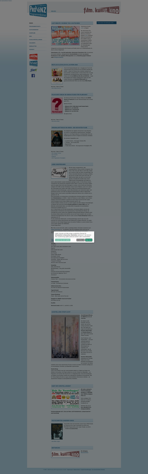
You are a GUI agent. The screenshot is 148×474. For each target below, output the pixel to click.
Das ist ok (89, 240)
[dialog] (74, 237)
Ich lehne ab (80, 240)
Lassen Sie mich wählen (63, 240)
